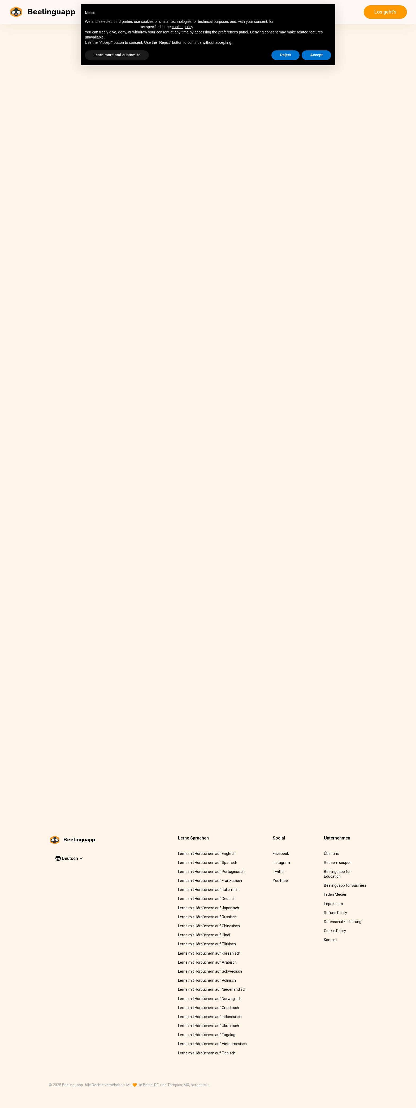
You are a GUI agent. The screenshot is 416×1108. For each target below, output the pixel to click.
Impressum (333, 904)
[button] (68, 858)
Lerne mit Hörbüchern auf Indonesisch (210, 1017)
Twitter (279, 871)
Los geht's (385, 12)
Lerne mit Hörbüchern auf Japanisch (208, 908)
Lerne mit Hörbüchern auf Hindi (204, 935)
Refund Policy (335, 913)
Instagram (281, 862)
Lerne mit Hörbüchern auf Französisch (210, 880)
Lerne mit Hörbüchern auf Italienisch (208, 890)
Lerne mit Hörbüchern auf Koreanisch (209, 953)
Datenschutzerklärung (342, 922)
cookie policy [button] (182, 27)
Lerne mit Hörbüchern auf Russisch (207, 917)
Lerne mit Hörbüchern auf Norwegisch (209, 999)
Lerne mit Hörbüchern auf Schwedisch (210, 971)
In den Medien (335, 894)
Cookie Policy (335, 931)
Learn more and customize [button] (116, 55)
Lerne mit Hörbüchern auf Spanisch (207, 862)
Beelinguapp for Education (337, 873)
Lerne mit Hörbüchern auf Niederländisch (212, 989)
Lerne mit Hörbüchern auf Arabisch (207, 962)
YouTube (280, 880)
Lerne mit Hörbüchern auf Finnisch (206, 1053)
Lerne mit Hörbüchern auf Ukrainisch (208, 1026)
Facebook (281, 853)
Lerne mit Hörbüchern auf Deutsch (207, 899)
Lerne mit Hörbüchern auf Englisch (207, 853)
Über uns (331, 853)
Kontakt (330, 940)
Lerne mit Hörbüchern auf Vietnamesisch (212, 1044)
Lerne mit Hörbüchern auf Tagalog (206, 1035)
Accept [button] (316, 55)
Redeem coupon (338, 862)
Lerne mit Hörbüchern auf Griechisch (208, 1008)
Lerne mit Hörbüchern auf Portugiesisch (211, 871)
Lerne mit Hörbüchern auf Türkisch (207, 944)
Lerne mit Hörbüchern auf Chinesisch (209, 926)
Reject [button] (285, 55)
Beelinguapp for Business (345, 885)
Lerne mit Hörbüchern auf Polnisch (207, 980)
